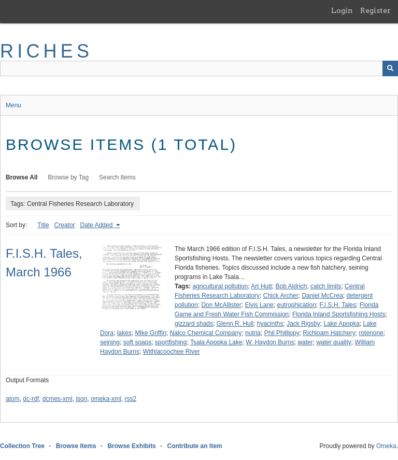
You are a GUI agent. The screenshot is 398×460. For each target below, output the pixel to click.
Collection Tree (22, 446)
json (81, 398)
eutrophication (296, 305)
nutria (253, 333)
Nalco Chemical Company (206, 333)
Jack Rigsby (303, 323)
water (304, 342)
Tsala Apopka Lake (216, 342)
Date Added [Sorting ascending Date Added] (97, 225)
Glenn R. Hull (235, 323)
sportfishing (171, 342)
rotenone (371, 333)
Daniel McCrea (322, 295)
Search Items (117, 177)
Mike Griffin (150, 333)
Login (342, 10)
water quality (333, 342)
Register (375, 10)
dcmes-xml (57, 398)
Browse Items (76, 446)
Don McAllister (221, 305)
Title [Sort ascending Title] (43, 225)
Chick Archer (280, 295)
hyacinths (270, 323)
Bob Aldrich (291, 286)
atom (13, 398)
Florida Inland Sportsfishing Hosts (338, 314)
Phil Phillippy (282, 333)
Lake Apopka (342, 323)
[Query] (199, 68)
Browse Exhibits (131, 446)
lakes (124, 333)
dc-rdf (31, 398)
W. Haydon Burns (270, 342)
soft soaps (137, 342)
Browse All (22, 177)
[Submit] (390, 68)
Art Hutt (261, 286)
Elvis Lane (259, 305)
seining (110, 342)
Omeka (386, 446)
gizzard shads (194, 323)
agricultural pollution (220, 286)
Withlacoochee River (171, 351)
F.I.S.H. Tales (338, 305)
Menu (13, 105)
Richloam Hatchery (329, 333)
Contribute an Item (194, 446)
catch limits (325, 286)
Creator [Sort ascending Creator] (64, 225)
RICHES (46, 51)
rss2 (130, 398)
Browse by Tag (68, 177)
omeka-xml (106, 398)
